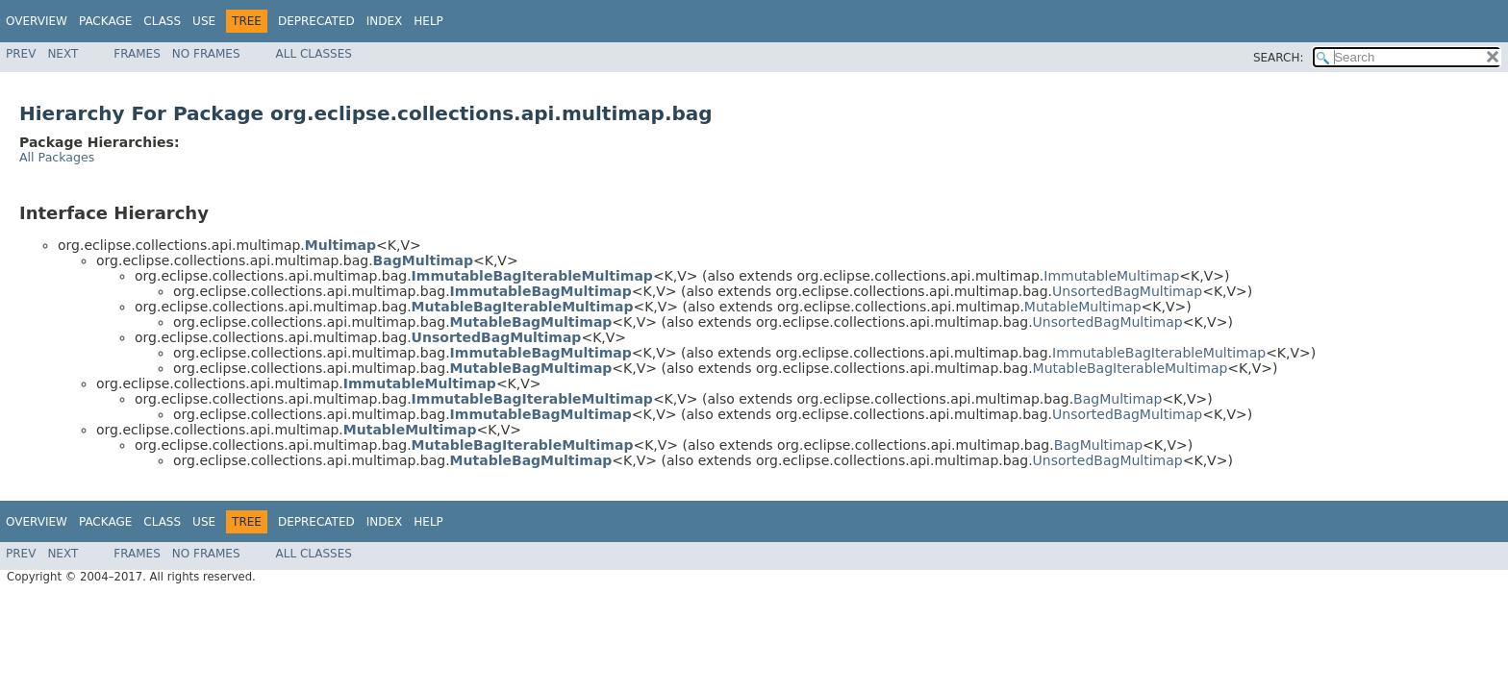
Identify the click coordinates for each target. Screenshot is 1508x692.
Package (105, 21)
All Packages (56, 157)
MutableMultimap (1083, 306)
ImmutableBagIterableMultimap (1159, 352)
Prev (21, 54)
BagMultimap (1117, 399)
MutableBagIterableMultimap (1130, 368)
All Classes (314, 54)
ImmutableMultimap (1111, 276)
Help (428, 21)
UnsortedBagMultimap (1127, 291)
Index (384, 21)
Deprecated (316, 21)
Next (62, 54)
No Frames (206, 54)
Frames (137, 54)
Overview (36, 21)
